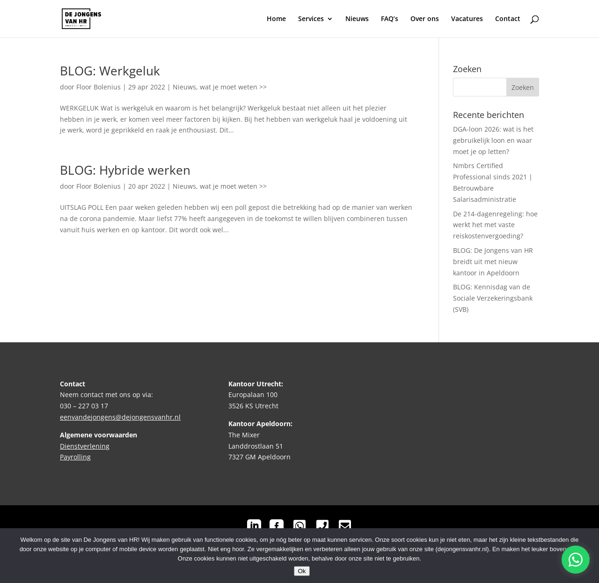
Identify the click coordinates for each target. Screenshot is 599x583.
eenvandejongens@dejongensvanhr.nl (120, 417)
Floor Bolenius (98, 86)
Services (311, 19)
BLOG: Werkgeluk (110, 70)
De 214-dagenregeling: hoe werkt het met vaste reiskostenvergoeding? (495, 225)
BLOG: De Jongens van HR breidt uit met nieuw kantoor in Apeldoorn (493, 261)
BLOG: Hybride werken (125, 170)
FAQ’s (389, 19)
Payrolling (75, 456)
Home (276, 19)
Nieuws (357, 19)
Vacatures (467, 19)
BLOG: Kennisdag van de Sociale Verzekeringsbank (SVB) (493, 298)
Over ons (424, 19)
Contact (507, 19)
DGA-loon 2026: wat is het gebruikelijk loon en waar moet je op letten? (493, 140)
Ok (302, 571)
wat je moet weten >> (233, 86)
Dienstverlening (85, 446)
